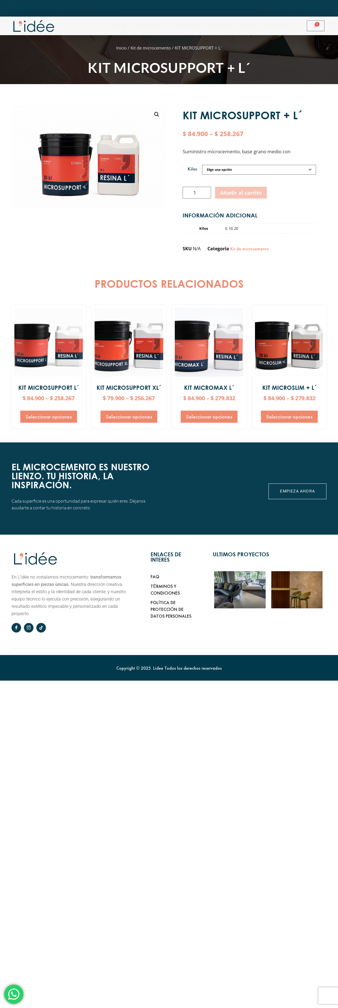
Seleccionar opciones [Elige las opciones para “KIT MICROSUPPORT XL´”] (129, 416)
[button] (157, 114)
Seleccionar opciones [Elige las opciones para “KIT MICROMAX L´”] (209, 416)
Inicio (121, 48)
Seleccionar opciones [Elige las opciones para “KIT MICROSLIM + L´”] (289, 416)
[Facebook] (16, 628)
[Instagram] (28, 628)
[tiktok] (41, 628)
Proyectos (257, 25)
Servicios (221, 25)
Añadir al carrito (241, 192)
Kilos (192, 168)
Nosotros (183, 25)
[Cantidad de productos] (197, 193)
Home (152, 25)
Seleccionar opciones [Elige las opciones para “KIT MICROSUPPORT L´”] (49, 416)
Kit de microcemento (151, 48)
